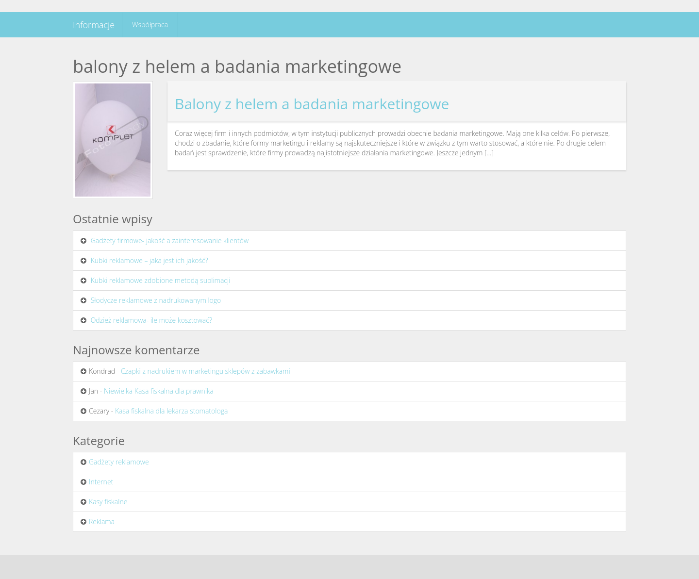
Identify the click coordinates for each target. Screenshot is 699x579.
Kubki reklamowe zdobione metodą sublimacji (161, 280)
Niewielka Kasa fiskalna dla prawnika (159, 391)
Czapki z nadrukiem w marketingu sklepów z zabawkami (205, 371)
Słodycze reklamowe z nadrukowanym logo (156, 300)
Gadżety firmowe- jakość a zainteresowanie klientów (170, 240)
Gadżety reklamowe (119, 461)
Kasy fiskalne (108, 501)
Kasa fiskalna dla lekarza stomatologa (171, 410)
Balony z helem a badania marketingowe (312, 104)
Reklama (102, 521)
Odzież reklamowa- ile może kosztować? (151, 320)
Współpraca (150, 24)
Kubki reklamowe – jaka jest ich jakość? (149, 260)
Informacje (94, 25)
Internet (101, 481)
